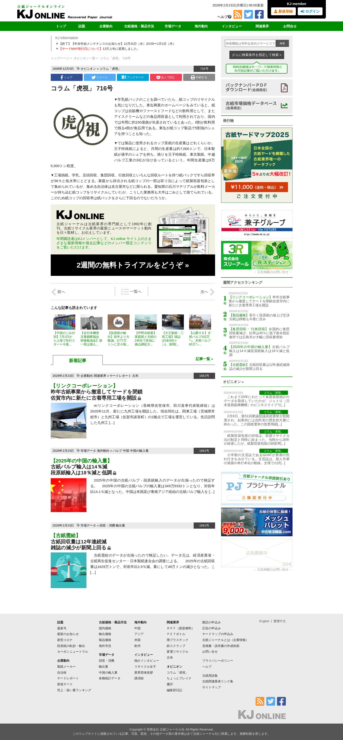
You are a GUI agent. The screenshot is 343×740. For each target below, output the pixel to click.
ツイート (99, 77)
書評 (170, 684)
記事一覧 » (204, 359)
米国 (137, 640)
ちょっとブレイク (179, 678)
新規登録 (283, 11)
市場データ (173, 26)
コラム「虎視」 (110, 68)
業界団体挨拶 (143, 672)
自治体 (61, 672)
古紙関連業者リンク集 (217, 681)
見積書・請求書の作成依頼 (220, 646)
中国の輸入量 (139, 450)
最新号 (61, 628)
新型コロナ (65, 640)
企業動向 (106, 26)
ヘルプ (224, 17)
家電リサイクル (177, 651)
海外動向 (201, 26)
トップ (61, 26)
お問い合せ (210, 651)
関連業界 (262, 26)
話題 (81, 26)
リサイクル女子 (145, 666)
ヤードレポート (120, 375)
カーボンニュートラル (72, 651)
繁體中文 (279, 621)
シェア (66, 77)
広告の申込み (211, 628)
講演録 (139, 678)
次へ (208, 292)
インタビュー (232, 26)
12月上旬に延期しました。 (98, 48)
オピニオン (88, 68)
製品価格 (105, 640)
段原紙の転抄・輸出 (71, 646)
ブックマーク (133, 77)
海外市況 (105, 646)
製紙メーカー (66, 666)
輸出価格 (105, 634)
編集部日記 (174, 690)
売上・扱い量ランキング (74, 690)
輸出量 (120, 525)
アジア (139, 634)
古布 (135, 375)
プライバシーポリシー (217, 660)
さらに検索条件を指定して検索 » (257, 55)
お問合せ (290, 26)
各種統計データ (110, 678)
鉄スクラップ (176, 646)
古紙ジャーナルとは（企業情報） (225, 640)
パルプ (117, 450)
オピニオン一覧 (84, 58)
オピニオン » (233, 382)
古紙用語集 (210, 675)
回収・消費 (107, 525)
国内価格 (105, 628)
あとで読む (165, 77)
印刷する (199, 77)
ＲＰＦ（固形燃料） (181, 628)
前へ (58, 292)
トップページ (60, 58)
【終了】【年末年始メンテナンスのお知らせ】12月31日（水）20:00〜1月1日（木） (116, 43)
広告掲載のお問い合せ (272, 272)
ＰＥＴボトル (176, 634)
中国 (126, 450)
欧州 (137, 646)
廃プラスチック (177, 640)
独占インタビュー (146, 660)
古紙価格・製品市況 (139, 26)
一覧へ (131, 292)
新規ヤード (65, 684)
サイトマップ (211, 687)
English (264, 621)
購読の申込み (211, 622)
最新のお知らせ (68, 634)
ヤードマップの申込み (217, 634)
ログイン (310, 11)
